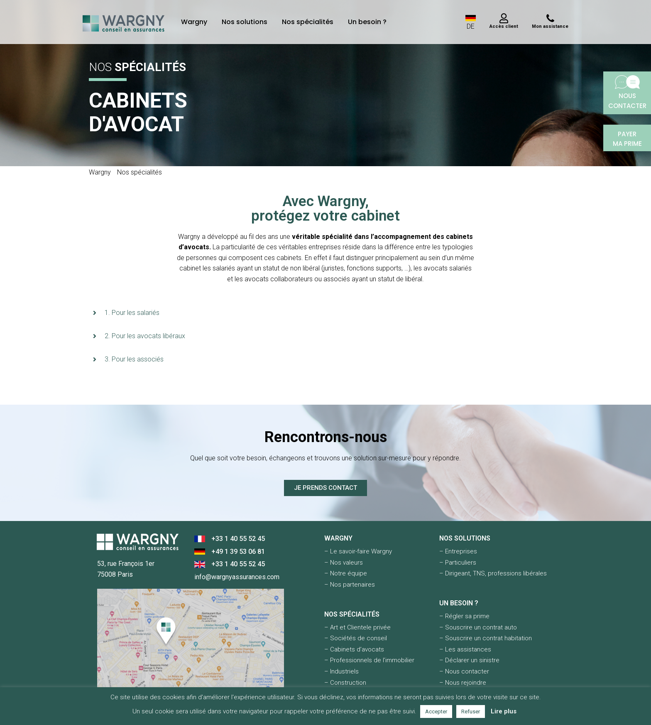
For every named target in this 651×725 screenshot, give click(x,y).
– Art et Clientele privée (357, 627)
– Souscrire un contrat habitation (485, 638)
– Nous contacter (464, 671)
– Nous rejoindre (462, 682)
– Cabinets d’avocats (354, 649)
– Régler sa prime (464, 616)
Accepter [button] (436, 711)
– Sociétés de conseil (355, 638)
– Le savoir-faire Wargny (358, 551)
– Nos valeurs (343, 562)
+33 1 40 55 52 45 (238, 539)
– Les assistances (465, 649)
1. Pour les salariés (132, 313)
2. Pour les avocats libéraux (145, 336)
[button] (325, 312)
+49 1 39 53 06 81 (238, 551)
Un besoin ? (367, 22)
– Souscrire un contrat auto (478, 627)
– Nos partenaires (349, 584)
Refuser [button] (470, 711)
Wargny (194, 22)
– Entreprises (458, 551)
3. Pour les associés (134, 359)
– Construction (345, 682)
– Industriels (341, 671)
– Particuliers (457, 562)
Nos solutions (244, 22)
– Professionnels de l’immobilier (369, 660)
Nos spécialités (307, 22)
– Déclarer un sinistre (469, 660)
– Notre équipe (345, 573)
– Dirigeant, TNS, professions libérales (493, 573)
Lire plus (503, 711)
